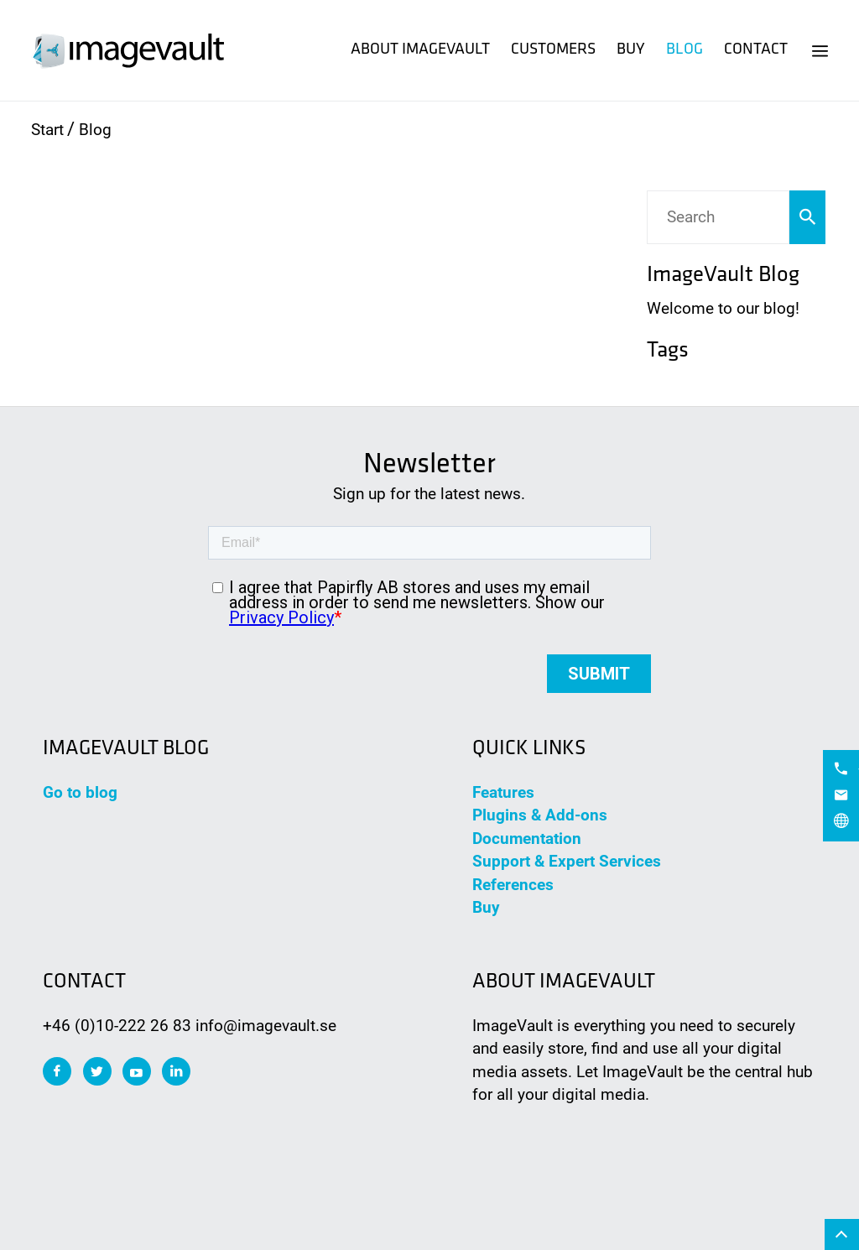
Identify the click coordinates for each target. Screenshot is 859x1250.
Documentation (526, 838)
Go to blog (80, 792)
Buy (631, 50)
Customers (553, 50)
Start (47, 129)
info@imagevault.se (265, 1025)
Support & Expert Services (566, 861)
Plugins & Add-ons (539, 815)
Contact (756, 50)
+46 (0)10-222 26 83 (117, 1025)
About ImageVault (420, 50)
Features (503, 792)
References (513, 884)
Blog (684, 50)
